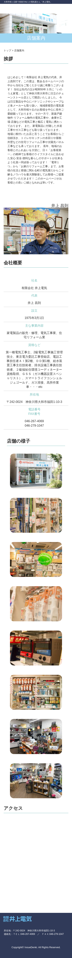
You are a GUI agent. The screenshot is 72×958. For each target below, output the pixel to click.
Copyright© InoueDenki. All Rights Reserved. (36, 947)
